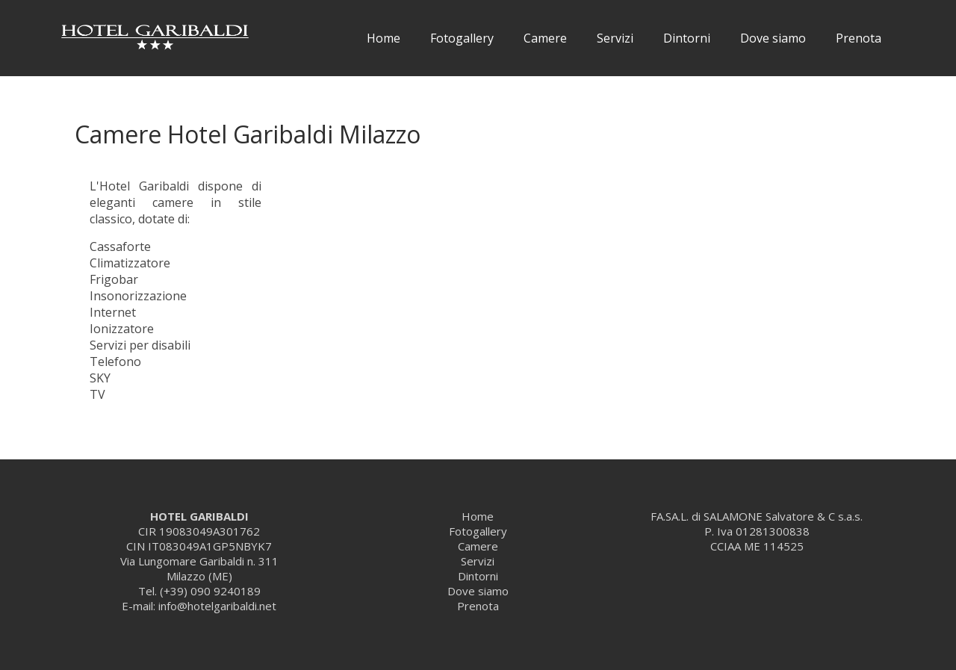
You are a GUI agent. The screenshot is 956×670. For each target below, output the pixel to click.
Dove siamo (773, 38)
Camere (545, 38)
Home (383, 38)
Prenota (858, 38)
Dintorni (686, 38)
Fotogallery (462, 38)
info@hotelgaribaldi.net (217, 605)
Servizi (615, 38)
